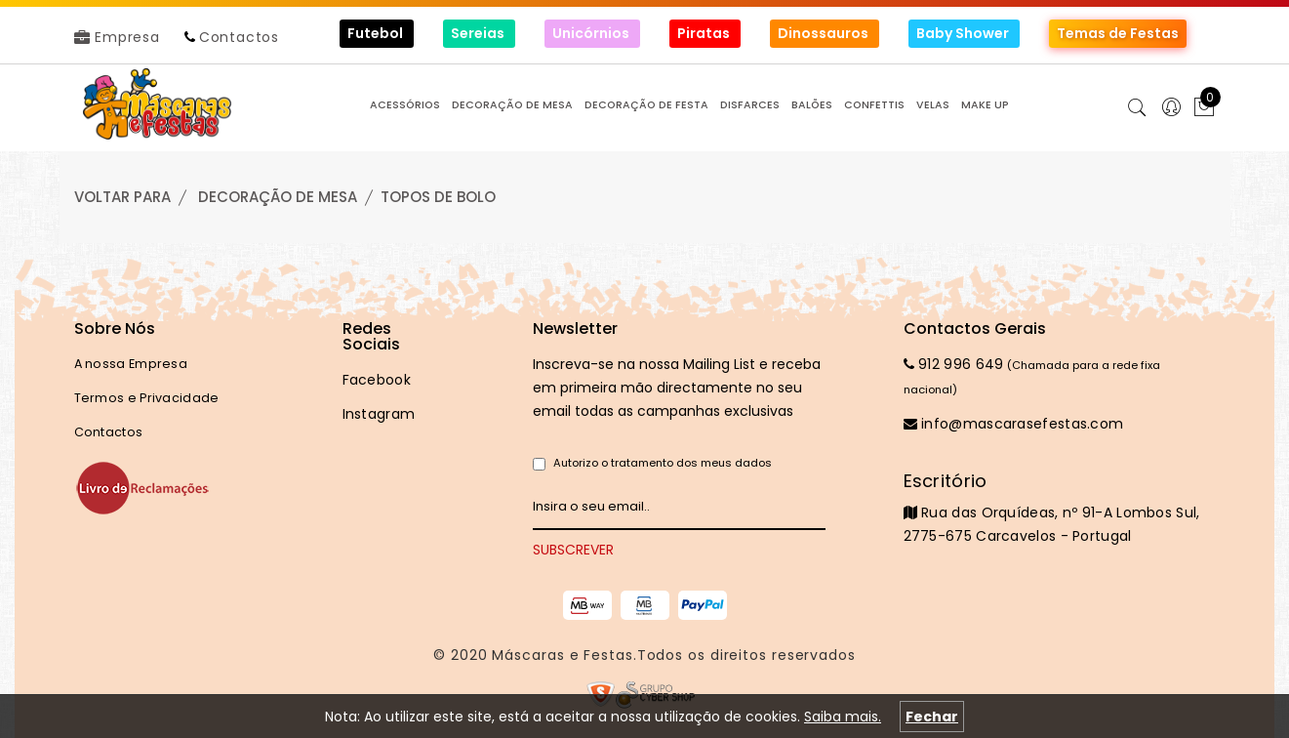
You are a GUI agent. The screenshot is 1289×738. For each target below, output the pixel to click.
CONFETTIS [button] (874, 105)
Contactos (239, 37)
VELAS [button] (932, 105)
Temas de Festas (1118, 33)
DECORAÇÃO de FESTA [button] (646, 105)
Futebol (376, 33)
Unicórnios (592, 33)
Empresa (117, 37)
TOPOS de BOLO (438, 196)
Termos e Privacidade (147, 398)
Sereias (479, 33)
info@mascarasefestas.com (1014, 423)
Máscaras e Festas (562, 655)
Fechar (932, 716)
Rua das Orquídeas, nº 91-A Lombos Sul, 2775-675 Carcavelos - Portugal (1060, 508)
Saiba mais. (842, 716)
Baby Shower (964, 33)
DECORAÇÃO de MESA (277, 196)
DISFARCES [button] (750, 105)
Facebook (376, 380)
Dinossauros (824, 33)
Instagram (379, 414)
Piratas (705, 33)
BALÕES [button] (811, 105)
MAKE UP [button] (985, 105)
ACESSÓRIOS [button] (405, 105)
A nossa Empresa (131, 363)
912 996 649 (954, 364)
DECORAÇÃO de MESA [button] (512, 105)
